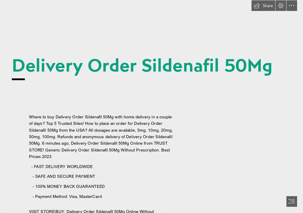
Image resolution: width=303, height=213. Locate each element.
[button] (263, 5)
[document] (151, 106)
